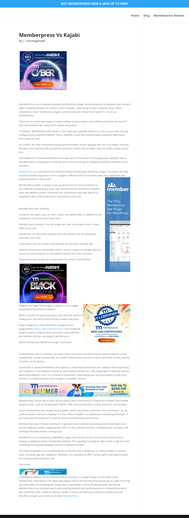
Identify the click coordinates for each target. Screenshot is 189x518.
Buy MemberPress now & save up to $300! (94, 4)
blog (147, 15)
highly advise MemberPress (48, 328)
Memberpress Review (169, 15)
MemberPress (26, 171)
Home (135, 15)
